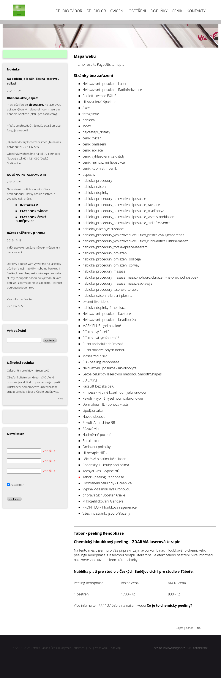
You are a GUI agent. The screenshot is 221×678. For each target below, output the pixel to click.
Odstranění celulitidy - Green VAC (108, 483)
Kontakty (196, 10)
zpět (180, 628)
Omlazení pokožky (96, 446)
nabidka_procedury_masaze (103, 271)
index (86, 126)
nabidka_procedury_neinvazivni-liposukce (114, 198)
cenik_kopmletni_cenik (99, 168)
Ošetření (137, 10)
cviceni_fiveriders (95, 301)
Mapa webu (102, 648)
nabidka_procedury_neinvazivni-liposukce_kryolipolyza (124, 210)
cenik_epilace (92, 150)
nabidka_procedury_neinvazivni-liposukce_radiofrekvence (126, 222)
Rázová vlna (91, 428)
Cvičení (117, 10)
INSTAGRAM (29, 205)
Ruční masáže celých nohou (103, 350)
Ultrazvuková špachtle (99, 101)
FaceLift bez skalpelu (98, 386)
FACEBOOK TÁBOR (34, 211)
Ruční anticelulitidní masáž (102, 343)
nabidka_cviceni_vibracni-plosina (107, 295)
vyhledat (50, 340)
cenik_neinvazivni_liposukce (103, 162)
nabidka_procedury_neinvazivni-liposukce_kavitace (121, 204)
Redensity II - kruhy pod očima (105, 465)
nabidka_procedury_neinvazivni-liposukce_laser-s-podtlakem (128, 216)
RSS (90, 648)
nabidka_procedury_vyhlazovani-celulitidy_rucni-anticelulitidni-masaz (135, 241)
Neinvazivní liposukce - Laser (104, 83)
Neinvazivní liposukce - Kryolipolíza (109, 319)
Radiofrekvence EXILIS (99, 95)
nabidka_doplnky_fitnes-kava (104, 307)
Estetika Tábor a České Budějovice (51, 648)
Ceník (177, 10)
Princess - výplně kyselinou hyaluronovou (114, 392)
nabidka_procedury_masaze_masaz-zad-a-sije (117, 283)
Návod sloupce (93, 416)
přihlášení (79, 648)
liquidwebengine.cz (174, 648)
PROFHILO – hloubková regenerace (109, 507)
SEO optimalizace (198, 648)
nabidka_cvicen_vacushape (103, 229)
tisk (199, 628)
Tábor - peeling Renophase (103, 477)
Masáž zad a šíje (94, 356)
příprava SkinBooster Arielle (103, 495)
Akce (86, 107)
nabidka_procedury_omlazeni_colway (110, 265)
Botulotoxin (91, 440)
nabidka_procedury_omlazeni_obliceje (111, 259)
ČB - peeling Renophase (100, 362)
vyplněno (14, 499)
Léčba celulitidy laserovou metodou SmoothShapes (122, 374)
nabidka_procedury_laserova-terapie (110, 289)
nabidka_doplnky (95, 192)
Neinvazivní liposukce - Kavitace (106, 313)
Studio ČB (96, 10)
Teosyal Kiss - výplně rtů (100, 471)
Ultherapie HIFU (94, 452)
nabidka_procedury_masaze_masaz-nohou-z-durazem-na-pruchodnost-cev (140, 277)
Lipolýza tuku (92, 410)
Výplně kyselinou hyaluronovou (106, 489)
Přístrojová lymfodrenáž (100, 337)
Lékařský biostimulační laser (104, 458)
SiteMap (116, 648)
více (60, 398)
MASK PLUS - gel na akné (101, 325)
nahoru (190, 628)
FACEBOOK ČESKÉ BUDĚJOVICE (31, 219)
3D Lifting (89, 380)
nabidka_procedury (97, 180)
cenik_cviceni (92, 138)
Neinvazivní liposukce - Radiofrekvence (112, 89)
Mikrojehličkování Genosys (102, 501)
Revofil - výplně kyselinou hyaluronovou (112, 398)
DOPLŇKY (158, 10)
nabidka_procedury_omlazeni (105, 253)
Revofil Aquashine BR (98, 422)
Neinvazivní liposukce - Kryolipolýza (109, 368)
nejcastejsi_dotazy (96, 132)
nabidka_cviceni (94, 186)
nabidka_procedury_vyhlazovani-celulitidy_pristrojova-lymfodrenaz (133, 235)
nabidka (88, 120)
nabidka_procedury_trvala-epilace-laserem (115, 247)
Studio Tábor (68, 10)
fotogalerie (90, 114)
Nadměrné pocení (96, 434)
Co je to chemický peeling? (169, 605)
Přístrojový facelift (96, 331)
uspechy (88, 174)
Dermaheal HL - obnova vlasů (105, 404)
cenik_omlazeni (94, 144)
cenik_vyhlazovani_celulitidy (103, 156)
